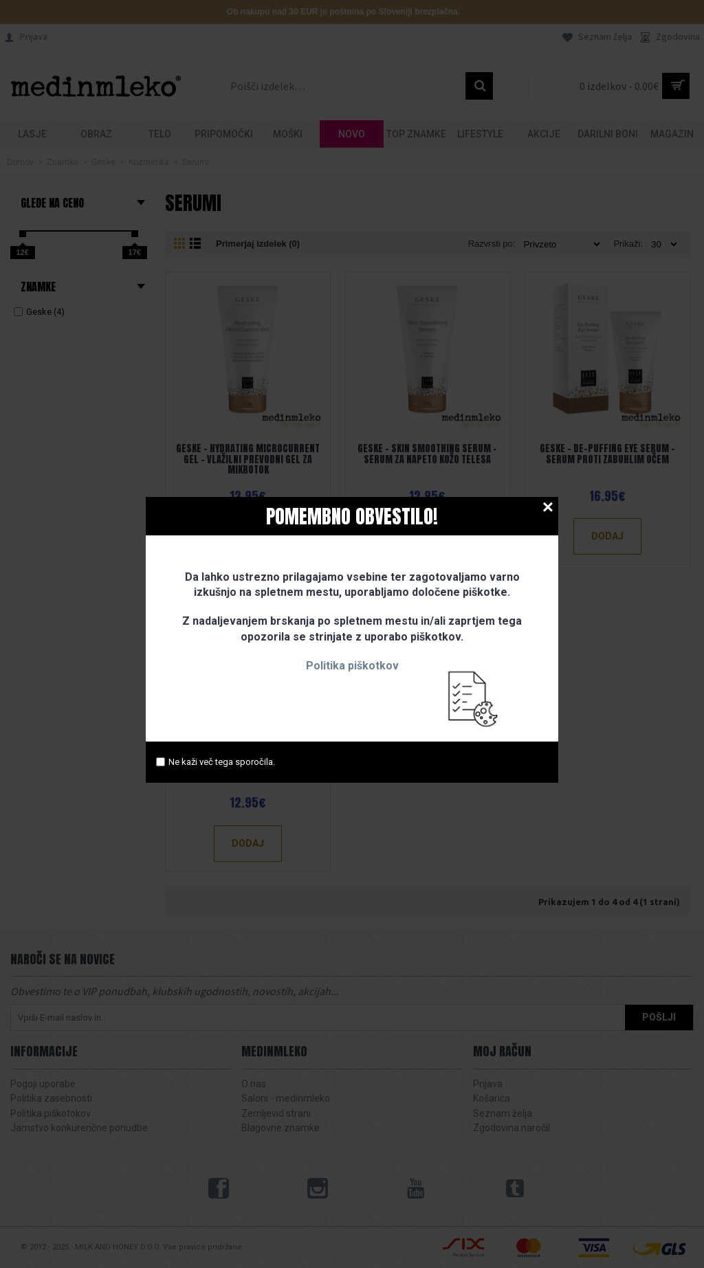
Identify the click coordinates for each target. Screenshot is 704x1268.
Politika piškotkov (352, 665)
